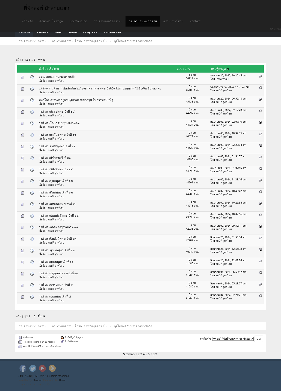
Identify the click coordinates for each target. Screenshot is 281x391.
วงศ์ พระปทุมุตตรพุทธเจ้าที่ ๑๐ (58, 273)
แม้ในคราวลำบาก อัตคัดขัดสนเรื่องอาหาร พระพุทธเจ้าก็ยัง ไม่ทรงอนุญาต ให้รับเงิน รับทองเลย (100, 88)
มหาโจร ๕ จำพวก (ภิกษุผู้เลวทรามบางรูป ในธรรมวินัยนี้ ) (76, 100)
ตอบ (179, 69)
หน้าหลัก (27, 21)
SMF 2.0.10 (24, 376)
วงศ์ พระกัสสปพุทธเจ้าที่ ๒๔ (57, 111)
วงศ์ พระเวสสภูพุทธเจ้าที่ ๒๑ (57, 146)
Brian (62, 380)
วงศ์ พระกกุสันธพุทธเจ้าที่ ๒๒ (57, 134)
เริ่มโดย (54, 69)
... (32, 59)
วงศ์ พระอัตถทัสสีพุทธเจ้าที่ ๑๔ (58, 227)
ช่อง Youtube (78, 21)
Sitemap (129, 354)
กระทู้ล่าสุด (220, 69)
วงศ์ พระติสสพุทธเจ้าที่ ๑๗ (56, 192)
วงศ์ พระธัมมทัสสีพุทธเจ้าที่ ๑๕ (59, 215)
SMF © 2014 (41, 376)
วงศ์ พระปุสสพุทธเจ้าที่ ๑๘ (56, 181)
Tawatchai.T (222, 78)
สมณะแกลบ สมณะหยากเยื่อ (57, 77)
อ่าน (187, 69)
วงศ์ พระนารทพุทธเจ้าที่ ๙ (56, 285)
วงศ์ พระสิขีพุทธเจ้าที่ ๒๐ (55, 158)
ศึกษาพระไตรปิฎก (51, 21)
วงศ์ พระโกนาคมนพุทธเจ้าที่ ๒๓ (59, 123)
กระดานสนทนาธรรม (143, 21)
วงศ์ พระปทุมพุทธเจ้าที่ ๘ (55, 296)
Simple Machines (59, 376)
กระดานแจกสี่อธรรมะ (107, 21)
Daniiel (37, 380)
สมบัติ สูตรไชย (56, 80)
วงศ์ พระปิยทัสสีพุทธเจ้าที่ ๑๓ (57, 238)
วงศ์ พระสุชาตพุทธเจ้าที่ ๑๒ (57, 250)
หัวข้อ (42, 69)
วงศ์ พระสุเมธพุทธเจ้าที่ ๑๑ (56, 262)
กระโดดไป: (206, 338)
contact (195, 21)
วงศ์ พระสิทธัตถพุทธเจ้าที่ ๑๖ (57, 204)
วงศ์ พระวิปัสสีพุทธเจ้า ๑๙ (56, 169)
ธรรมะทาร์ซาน (173, 21)
